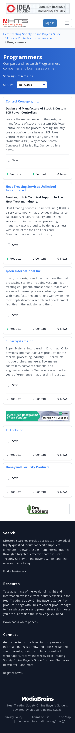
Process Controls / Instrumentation (30, 38)
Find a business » (14, 571)
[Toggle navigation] (67, 23)
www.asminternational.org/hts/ (42, 721)
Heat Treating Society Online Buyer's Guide (32, 34)
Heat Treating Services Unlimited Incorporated (31, 188)
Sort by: (8, 85)
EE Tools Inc (14, 430)
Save (13, 160)
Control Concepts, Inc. (22, 101)
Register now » (13, 673)
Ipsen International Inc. (23, 271)
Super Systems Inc (19, 341)
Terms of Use (40, 717)
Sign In (50, 23)
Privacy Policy (13, 717)
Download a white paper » (20, 622)
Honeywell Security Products (27, 467)
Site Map (65, 717)
